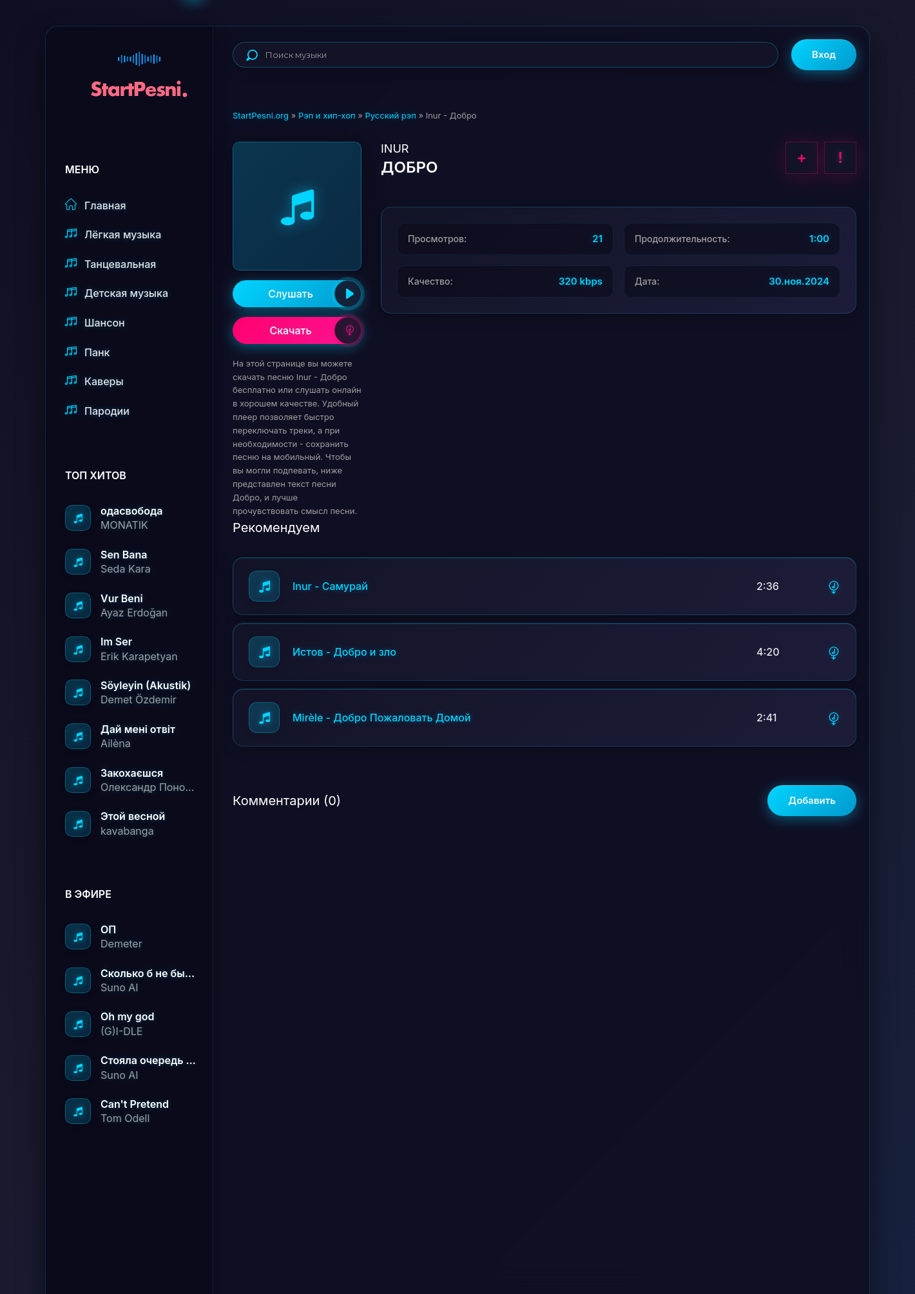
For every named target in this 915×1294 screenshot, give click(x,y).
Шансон (95, 322)
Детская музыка (116, 293)
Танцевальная (110, 264)
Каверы (94, 381)
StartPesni (139, 68)
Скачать (315, 330)
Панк (87, 352)
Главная (95, 205)
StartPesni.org (261, 115)
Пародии (97, 410)
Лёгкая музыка (113, 234)
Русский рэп (390, 115)
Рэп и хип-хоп (327, 115)
